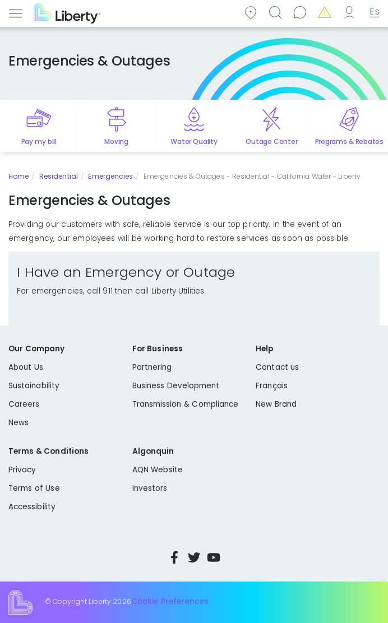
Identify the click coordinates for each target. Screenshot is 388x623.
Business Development (176, 385)
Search (277, 12)
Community (252, 12)
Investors (150, 488)
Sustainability (33, 385)
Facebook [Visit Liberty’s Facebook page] (174, 557)
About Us (25, 367)
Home (18, 176)
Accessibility (32, 506)
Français (272, 385)
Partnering (152, 367)
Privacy (22, 469)
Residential (58, 176)
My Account (351, 12)
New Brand (276, 404)
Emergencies (326, 12)
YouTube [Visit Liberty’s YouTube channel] (213, 557)
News (18, 422)
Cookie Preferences (170, 602)
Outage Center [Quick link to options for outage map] (271, 141)
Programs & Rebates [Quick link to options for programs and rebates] (349, 141)
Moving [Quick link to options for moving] (116, 141)
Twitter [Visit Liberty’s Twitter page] (194, 557)
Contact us (301, 12)
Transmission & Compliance (185, 404)
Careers (23, 404)
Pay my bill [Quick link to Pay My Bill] (39, 141)
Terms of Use (34, 488)
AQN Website (157, 469)
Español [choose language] (373, 12)
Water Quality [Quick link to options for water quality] (193, 141)
